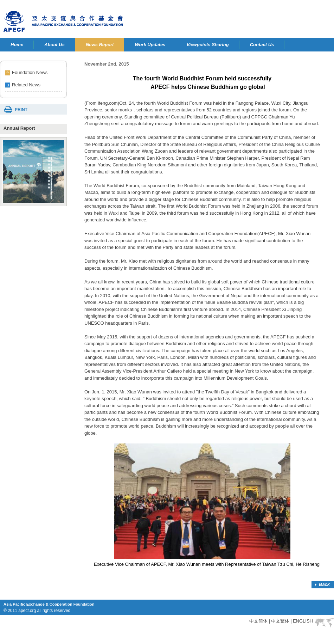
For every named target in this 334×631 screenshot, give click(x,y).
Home (17, 44)
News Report (100, 44)
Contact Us (262, 44)
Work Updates (150, 44)
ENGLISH (303, 621)
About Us (54, 44)
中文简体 (258, 621)
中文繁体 (280, 621)
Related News (26, 84)
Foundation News (29, 72)
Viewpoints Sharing (208, 44)
